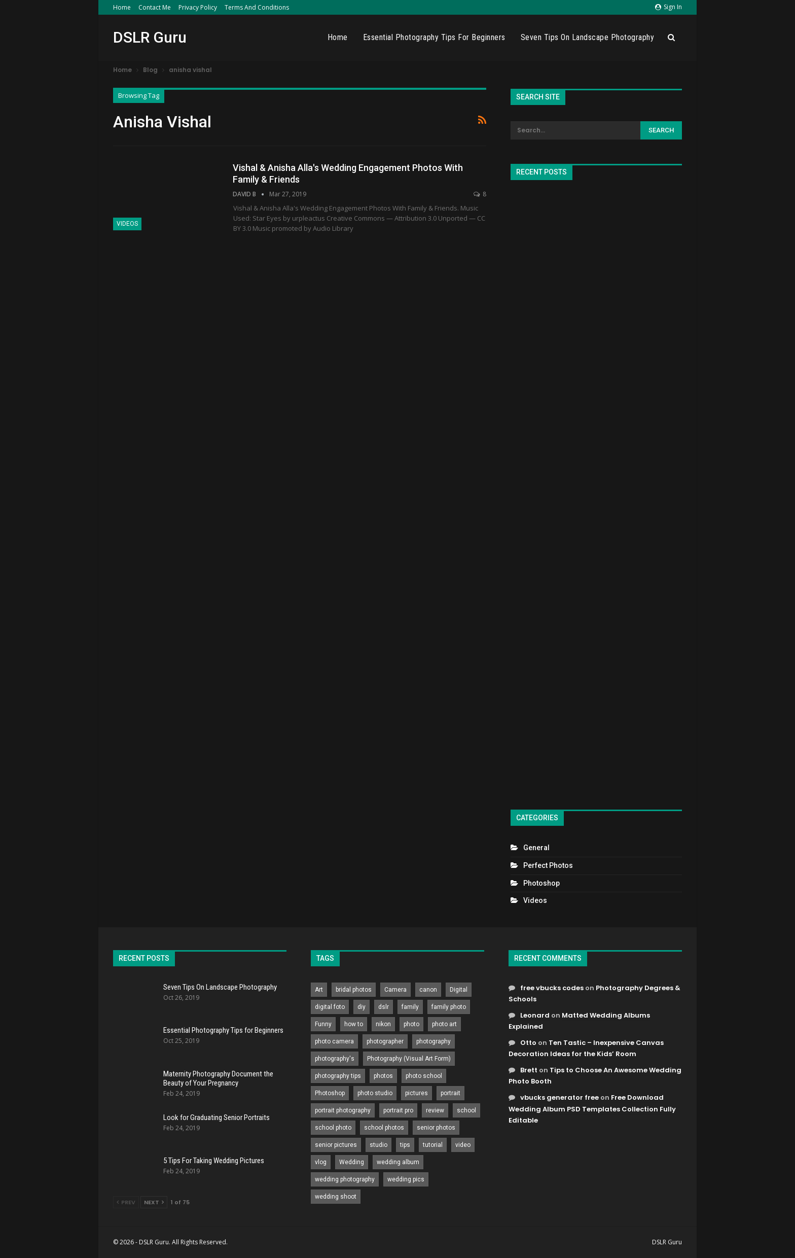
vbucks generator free (559, 1097)
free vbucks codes (552, 988)
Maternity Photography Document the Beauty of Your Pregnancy (218, 1078)
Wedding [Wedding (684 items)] (351, 1162)
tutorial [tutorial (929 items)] (433, 1144)
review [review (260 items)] (435, 1110)
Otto (528, 1042)
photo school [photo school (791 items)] (424, 1075)
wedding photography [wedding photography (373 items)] (345, 1179)
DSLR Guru (150, 37)
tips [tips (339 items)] (405, 1144)
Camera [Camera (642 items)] (395, 989)
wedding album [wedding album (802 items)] (398, 1162)
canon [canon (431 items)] (428, 989)
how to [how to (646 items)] (353, 1024)
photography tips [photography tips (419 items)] (338, 1075)
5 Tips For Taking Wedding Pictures (213, 1160)
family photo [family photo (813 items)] (448, 1006)
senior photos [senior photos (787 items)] (436, 1127)
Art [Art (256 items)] (319, 989)
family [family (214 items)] (410, 1006)
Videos (127, 223)
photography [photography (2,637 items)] (433, 1041)
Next (154, 1202)
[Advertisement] (596, 490)
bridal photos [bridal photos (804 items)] (354, 989)
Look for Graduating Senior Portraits (216, 1117)
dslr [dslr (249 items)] (383, 1006)
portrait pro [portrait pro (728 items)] (398, 1110)
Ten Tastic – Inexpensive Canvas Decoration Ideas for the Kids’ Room (586, 1048)
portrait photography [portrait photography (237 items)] (343, 1110)
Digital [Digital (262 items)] (458, 989)
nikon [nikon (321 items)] (383, 1024)
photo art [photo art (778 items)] (444, 1024)
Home (122, 7)
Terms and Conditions (257, 7)
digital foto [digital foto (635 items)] (330, 1006)
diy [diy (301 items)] (361, 1006)
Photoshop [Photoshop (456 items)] (330, 1093)
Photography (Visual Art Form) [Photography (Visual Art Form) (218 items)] (409, 1058)
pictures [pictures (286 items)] (416, 1093)
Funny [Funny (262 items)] (323, 1024)
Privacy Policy (197, 7)
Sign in (668, 7)
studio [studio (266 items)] (378, 1144)
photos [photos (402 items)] (383, 1075)
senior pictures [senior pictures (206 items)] (336, 1144)
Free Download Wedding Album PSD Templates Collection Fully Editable (592, 1109)
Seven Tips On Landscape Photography (588, 37)
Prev (126, 1202)
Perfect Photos (548, 865)
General (536, 848)
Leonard (535, 1015)
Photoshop (541, 883)
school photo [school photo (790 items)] (333, 1127)
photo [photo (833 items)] (411, 1024)
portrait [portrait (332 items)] (450, 1093)
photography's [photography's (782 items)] (334, 1058)
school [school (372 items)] (466, 1110)
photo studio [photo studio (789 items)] (374, 1093)
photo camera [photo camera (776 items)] (334, 1041)
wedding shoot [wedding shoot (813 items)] (335, 1196)
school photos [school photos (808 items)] (384, 1127)
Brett (528, 1070)
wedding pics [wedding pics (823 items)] (405, 1179)
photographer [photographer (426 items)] (385, 1041)
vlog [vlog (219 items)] (321, 1162)
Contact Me (154, 7)
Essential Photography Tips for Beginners (434, 37)
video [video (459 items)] (463, 1144)
